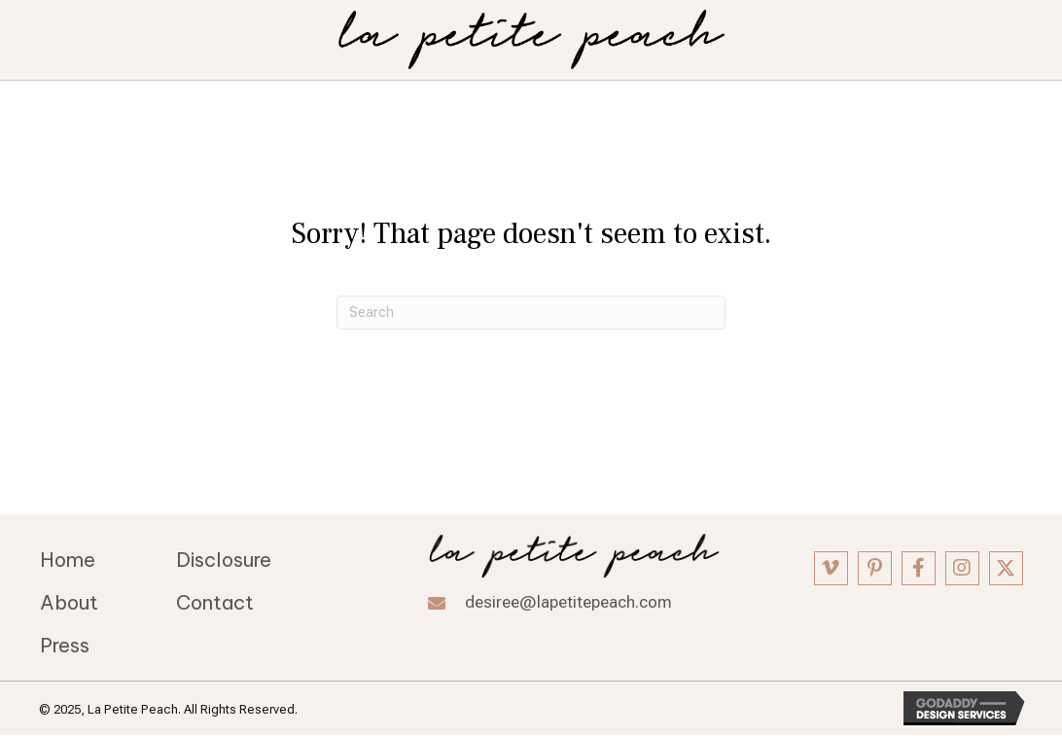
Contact (215, 602)
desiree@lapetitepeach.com (568, 602)
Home (67, 559)
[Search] (531, 313)
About (69, 602)
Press (64, 645)
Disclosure (223, 559)
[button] (831, 568)
